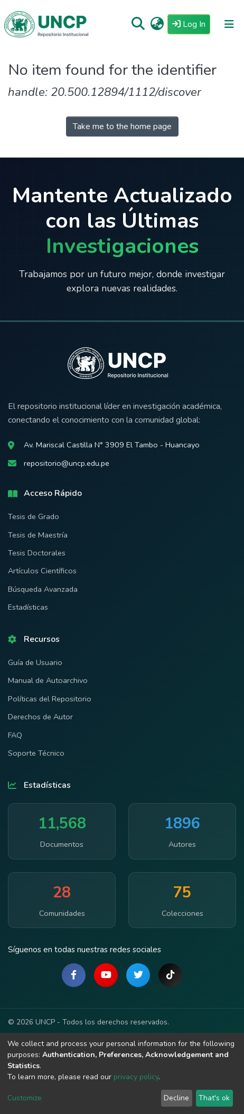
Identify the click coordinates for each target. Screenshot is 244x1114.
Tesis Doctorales (36, 553)
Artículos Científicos (42, 570)
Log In (191, 23)
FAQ (15, 735)
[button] (157, 24)
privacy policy (136, 1077)
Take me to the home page (122, 126)
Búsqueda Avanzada (43, 589)
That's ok (214, 1098)
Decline (176, 1098)
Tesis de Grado (33, 516)
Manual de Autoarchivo (48, 680)
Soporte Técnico (36, 753)
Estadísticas (28, 607)
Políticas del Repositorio (49, 698)
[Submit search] (138, 24)
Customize (24, 1098)
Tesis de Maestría (38, 535)
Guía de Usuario (35, 662)
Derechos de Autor (40, 716)
